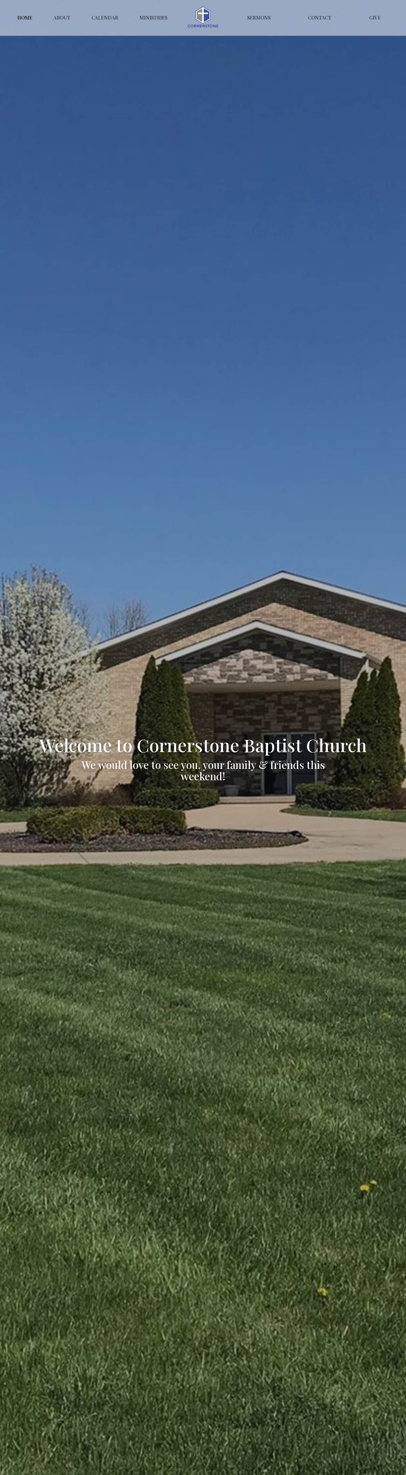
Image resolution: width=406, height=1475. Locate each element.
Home (24, 17)
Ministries (153, 17)
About (61, 17)
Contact (319, 17)
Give (375, 17)
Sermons (259, 17)
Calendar (104, 17)
